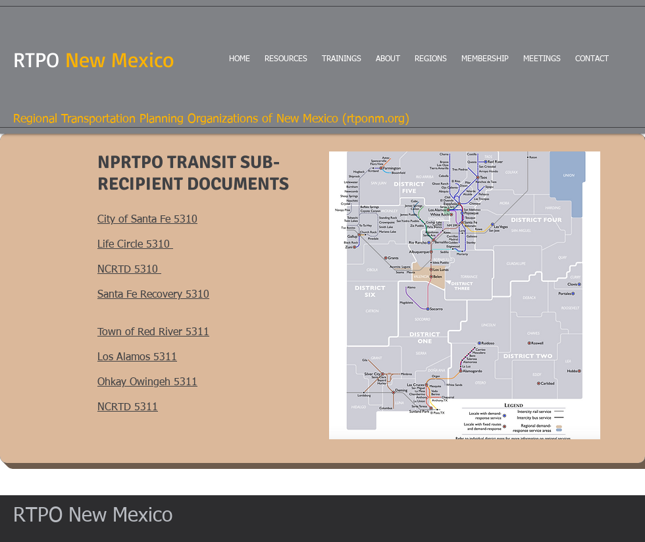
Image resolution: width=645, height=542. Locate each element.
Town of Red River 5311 (153, 332)
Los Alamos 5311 (137, 357)
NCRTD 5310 (129, 270)
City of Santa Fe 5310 (147, 220)
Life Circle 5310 (135, 245)
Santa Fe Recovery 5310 (153, 295)
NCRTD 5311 (127, 407)
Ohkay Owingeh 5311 (147, 382)
